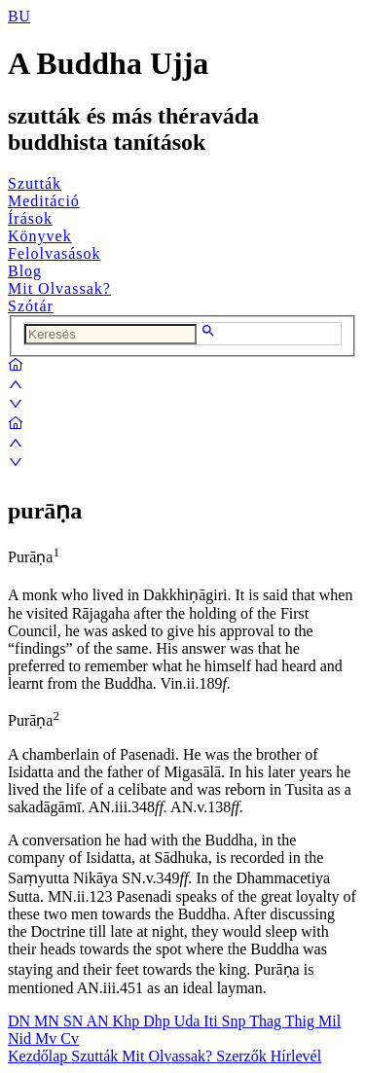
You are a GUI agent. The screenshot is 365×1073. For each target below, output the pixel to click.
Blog (25, 271)
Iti (212, 1021)
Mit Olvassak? (59, 288)
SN (75, 1021)
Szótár (31, 306)
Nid (21, 1038)
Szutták (34, 183)
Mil (329, 1021)
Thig (301, 1021)
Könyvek (40, 236)
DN (21, 1021)
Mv (47, 1038)
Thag (267, 1021)
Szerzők (243, 1056)
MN (48, 1021)
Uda (189, 1021)
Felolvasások (54, 253)
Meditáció (44, 201)
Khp (128, 1021)
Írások (30, 218)
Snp (236, 1021)
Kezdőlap (39, 1056)
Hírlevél (296, 1056)
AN (99, 1021)
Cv (69, 1038)
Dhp (158, 1021)
